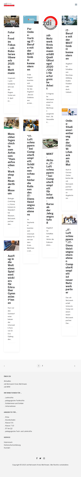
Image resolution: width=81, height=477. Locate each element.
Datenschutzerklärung (12, 445)
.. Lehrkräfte (8, 397)
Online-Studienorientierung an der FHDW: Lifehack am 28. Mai (69, 143)
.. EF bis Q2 (8, 428)
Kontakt (7, 448)
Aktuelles (7, 381)
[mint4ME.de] (9, 4)
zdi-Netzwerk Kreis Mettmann (15, 384)
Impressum (8, 442)
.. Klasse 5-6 (8, 423)
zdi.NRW (7, 387)
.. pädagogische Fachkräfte (14, 400)
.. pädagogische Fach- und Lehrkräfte (18, 431)
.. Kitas (6, 417)
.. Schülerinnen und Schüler (14, 403)
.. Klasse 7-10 (9, 426)
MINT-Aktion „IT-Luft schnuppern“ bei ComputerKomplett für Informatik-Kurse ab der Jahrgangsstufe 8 (50, 188)
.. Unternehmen (10, 406)
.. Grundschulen (9, 420)
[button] (76, 4)
